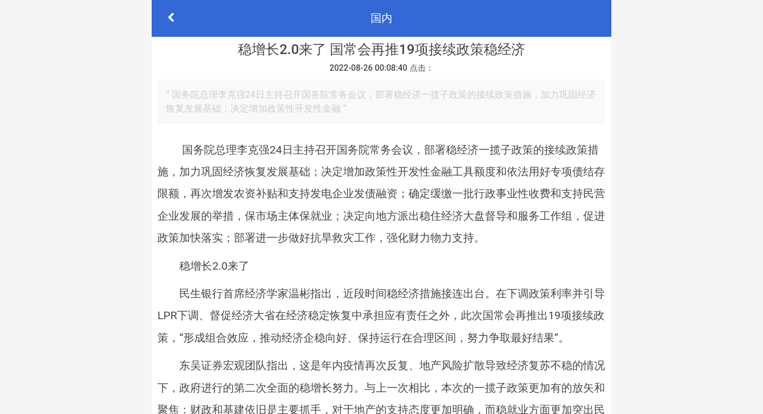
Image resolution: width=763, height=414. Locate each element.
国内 (381, 18)
